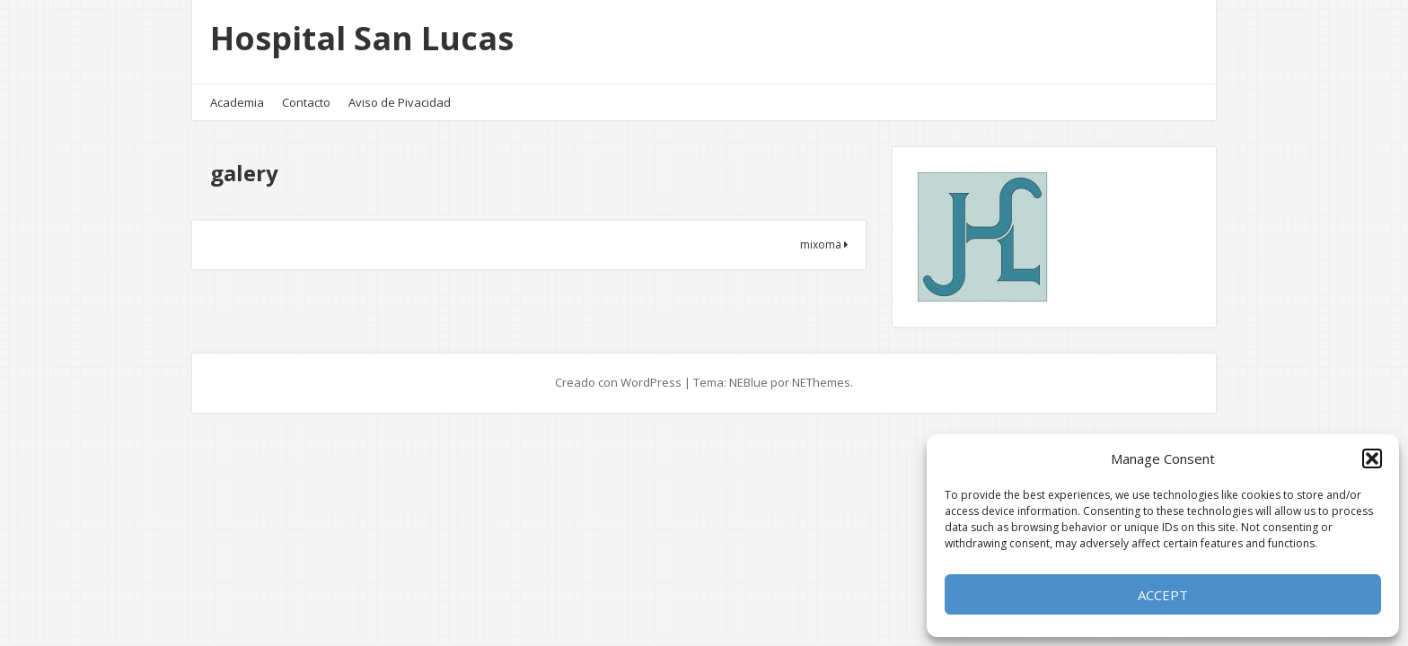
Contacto (306, 102)
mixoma (824, 244)
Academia (237, 102)
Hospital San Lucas (362, 38)
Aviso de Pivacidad (399, 102)
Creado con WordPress (618, 382)
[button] (1372, 458)
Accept (1163, 595)
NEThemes (821, 382)
